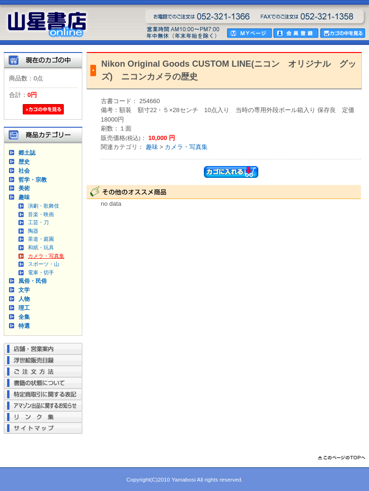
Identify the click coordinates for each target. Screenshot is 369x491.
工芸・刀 (38, 222)
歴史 (24, 161)
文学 (24, 290)
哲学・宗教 (32, 179)
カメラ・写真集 (46, 256)
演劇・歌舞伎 (43, 206)
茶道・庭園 (41, 239)
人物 (24, 299)
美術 (24, 188)
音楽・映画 (41, 214)
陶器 (33, 231)
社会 (24, 170)
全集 (24, 317)
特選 (24, 326)
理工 (24, 308)
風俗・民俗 (32, 281)
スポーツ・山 (43, 264)
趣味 (24, 197)
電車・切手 (41, 272)
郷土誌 (26, 152)
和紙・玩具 (41, 247)
